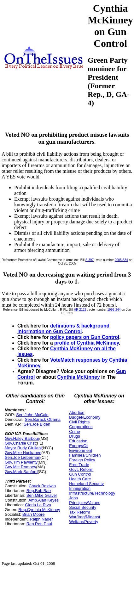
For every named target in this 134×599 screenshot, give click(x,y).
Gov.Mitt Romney (20, 467)
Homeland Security (86, 483)
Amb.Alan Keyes (43, 500)
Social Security (82, 507)
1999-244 (113, 309)
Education (78, 441)
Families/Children (85, 455)
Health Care (80, 479)
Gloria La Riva (38, 504)
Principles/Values (84, 502)
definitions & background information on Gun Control (63, 328)
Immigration (79, 488)
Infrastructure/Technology (92, 493)
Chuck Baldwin (42, 486)
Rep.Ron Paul (39, 523)
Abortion (76, 412)
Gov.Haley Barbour (22, 438)
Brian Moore (33, 514)
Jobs (73, 498)
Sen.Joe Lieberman (22, 457)
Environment (80, 450)
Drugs (74, 436)
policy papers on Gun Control (84, 337)
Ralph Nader (41, 519)
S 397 (89, 260)
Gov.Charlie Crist (20, 443)
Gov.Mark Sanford (21, 471)
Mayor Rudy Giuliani (23, 448)
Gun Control (80, 474)
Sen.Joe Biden (37, 424)
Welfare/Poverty (83, 521)
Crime (74, 431)
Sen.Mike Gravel (41, 495)
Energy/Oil (78, 445)
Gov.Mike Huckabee (23, 452)
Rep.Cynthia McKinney (39, 509)
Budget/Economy (84, 417)
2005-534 (121, 260)
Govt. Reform (81, 469)
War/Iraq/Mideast (84, 517)
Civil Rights (79, 422)
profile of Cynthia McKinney (86, 343)
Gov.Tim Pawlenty (21, 462)
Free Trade (79, 464)
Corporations (80, 426)
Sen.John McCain (32, 414)
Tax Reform (79, 512)
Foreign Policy (82, 460)
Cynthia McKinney (78, 377)
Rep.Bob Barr (38, 490)
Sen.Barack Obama (43, 419)
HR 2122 (80, 309)
